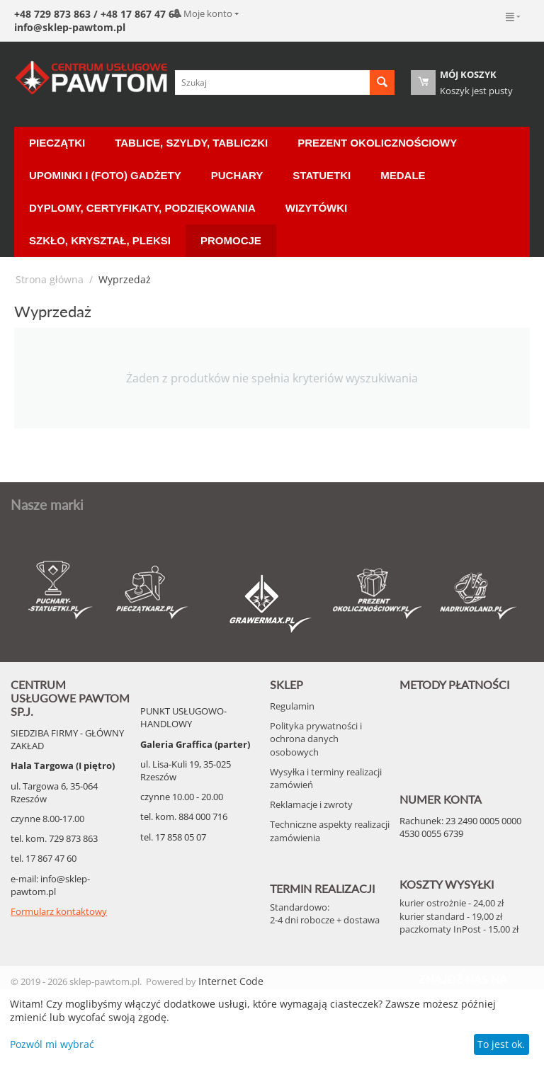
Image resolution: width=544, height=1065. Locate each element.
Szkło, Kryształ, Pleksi (100, 240)
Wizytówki (316, 208)
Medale (402, 175)
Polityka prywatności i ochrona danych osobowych (316, 738)
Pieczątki (57, 143)
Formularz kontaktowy (59, 911)
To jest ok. (501, 1044)
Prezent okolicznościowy (377, 143)
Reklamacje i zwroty (311, 804)
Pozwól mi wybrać (52, 1044)
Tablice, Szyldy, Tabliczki (191, 143)
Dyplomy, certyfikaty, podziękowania (142, 208)
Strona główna (50, 279)
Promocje (230, 240)
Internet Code (231, 981)
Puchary (237, 175)
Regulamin (292, 706)
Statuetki (322, 175)
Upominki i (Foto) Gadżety (105, 175)
